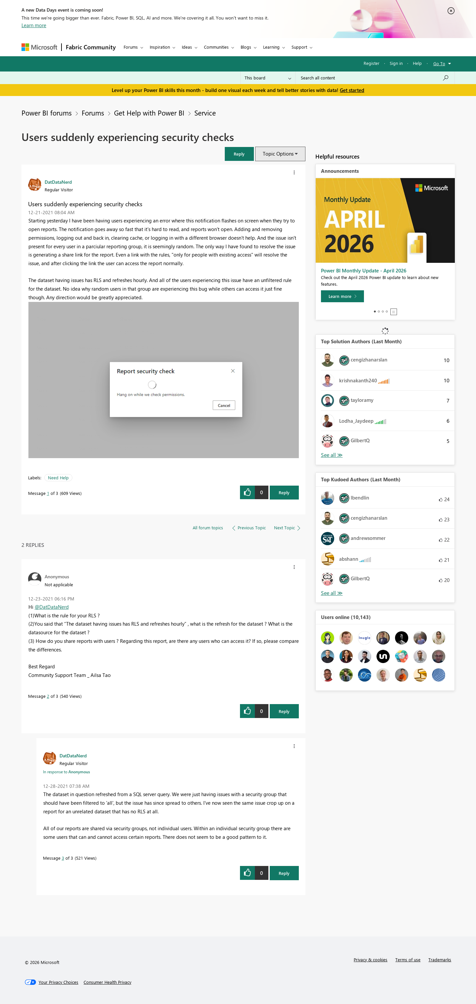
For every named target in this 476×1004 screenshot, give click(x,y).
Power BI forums (46, 112)
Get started (352, 90)
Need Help (58, 477)
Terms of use (407, 959)
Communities (216, 47)
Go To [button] (439, 63)
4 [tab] (386, 311)
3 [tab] (382, 311)
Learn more (33, 25)
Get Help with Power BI (149, 112)
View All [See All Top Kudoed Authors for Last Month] (332, 593)
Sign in (396, 63)
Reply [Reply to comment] (284, 711)
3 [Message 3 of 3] (63, 858)
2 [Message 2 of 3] (48, 696)
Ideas (187, 47)
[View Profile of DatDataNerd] (58, 181)
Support (299, 47)
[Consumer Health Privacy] (107, 982)
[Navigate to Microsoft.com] (39, 47)
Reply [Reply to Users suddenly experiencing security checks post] (284, 492)
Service (205, 112)
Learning (271, 47)
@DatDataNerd (52, 606)
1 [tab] (375, 311)
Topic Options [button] (278, 153)
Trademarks (439, 959)
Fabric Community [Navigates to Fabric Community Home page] (91, 47)
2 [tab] (378, 311)
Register (371, 63)
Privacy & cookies (370, 959)
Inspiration (160, 47)
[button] (239, 154)
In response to (66, 771)
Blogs (246, 47)
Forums (131, 47)
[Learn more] (342, 296)
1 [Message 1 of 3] (48, 493)
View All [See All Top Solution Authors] (332, 455)
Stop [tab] (393, 312)
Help (417, 63)
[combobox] (375, 78)
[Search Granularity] (268, 78)
